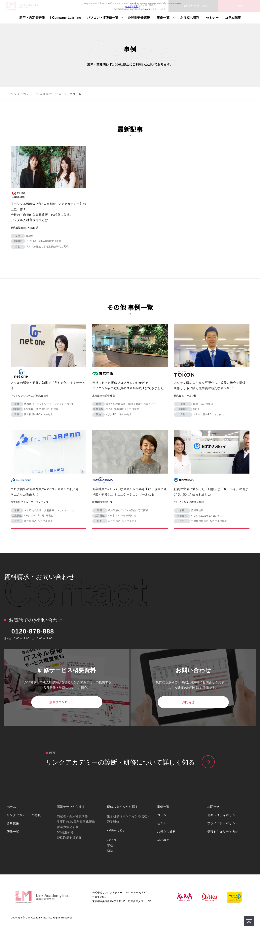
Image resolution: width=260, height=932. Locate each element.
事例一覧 (163, 17)
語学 (110, 851)
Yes (146, 9)
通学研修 (113, 821)
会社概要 (163, 840)
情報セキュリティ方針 (222, 831)
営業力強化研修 (68, 827)
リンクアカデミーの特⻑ (130, 762)
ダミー (48, 199)
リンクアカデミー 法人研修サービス (36, 94)
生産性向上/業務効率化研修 (76, 821)
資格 (110, 845)
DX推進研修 (65, 832)
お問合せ (188, 702)
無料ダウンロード (61, 702)
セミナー (212, 17)
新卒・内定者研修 (32, 17)
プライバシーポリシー (222, 823)
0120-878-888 (32, 631)
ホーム (11, 806)
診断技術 (13, 823)
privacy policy (132, 6)
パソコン (113, 840)
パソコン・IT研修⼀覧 (102, 17)
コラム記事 (233, 17)
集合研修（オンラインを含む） (129, 816)
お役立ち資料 (189, 17)
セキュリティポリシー (222, 815)
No (149, 9)
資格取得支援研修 (69, 837)
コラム (162, 815)
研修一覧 (13, 831)
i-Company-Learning (65, 17)
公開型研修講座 (139, 17)
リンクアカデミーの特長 (24, 815)
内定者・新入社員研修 (72, 816)
